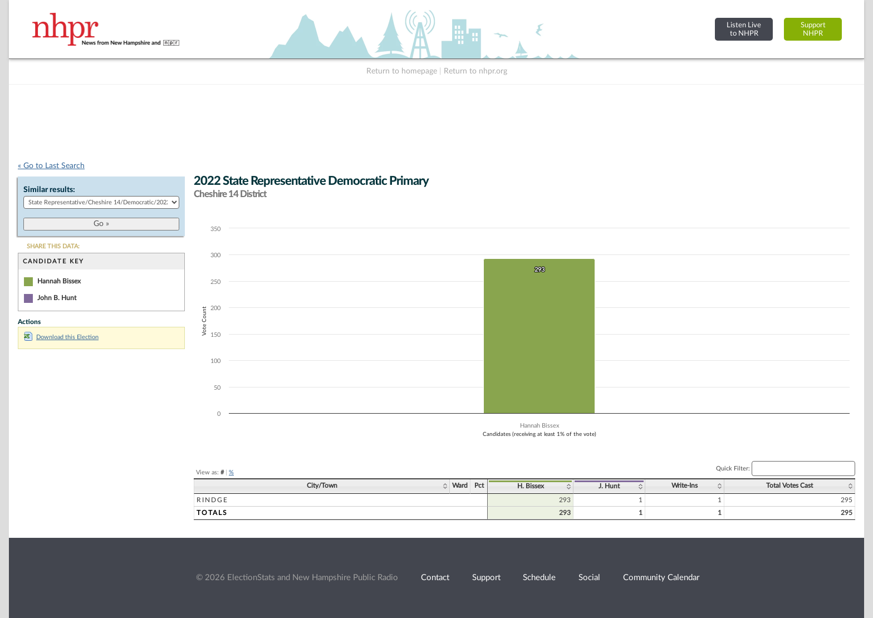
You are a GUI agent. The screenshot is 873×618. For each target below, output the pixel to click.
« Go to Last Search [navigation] (51, 166)
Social (589, 577)
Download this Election (61, 337)
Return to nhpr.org (475, 71)
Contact (435, 577)
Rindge (212, 500)
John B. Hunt (56, 298)
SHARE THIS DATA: (53, 246)
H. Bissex (530, 486)
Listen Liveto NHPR (744, 29)
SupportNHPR (813, 29)
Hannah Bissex (59, 281)
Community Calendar (661, 577)
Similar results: (49, 190)
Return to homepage (401, 71)
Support (486, 577)
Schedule (539, 577)
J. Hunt (609, 486)
